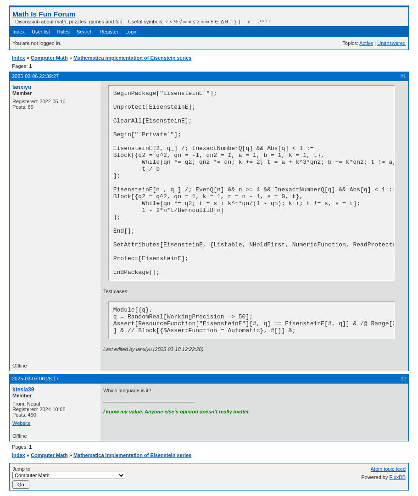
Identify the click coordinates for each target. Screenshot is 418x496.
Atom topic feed (388, 469)
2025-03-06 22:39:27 (35, 76)
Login (131, 31)
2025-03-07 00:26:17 (35, 378)
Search (85, 31)
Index (18, 31)
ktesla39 (23, 389)
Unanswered (391, 43)
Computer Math (49, 58)
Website (21, 423)
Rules (63, 31)
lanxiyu (21, 87)
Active (366, 43)
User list (41, 31)
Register (109, 31)
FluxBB (398, 477)
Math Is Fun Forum (44, 14)
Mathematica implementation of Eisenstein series (132, 58)
